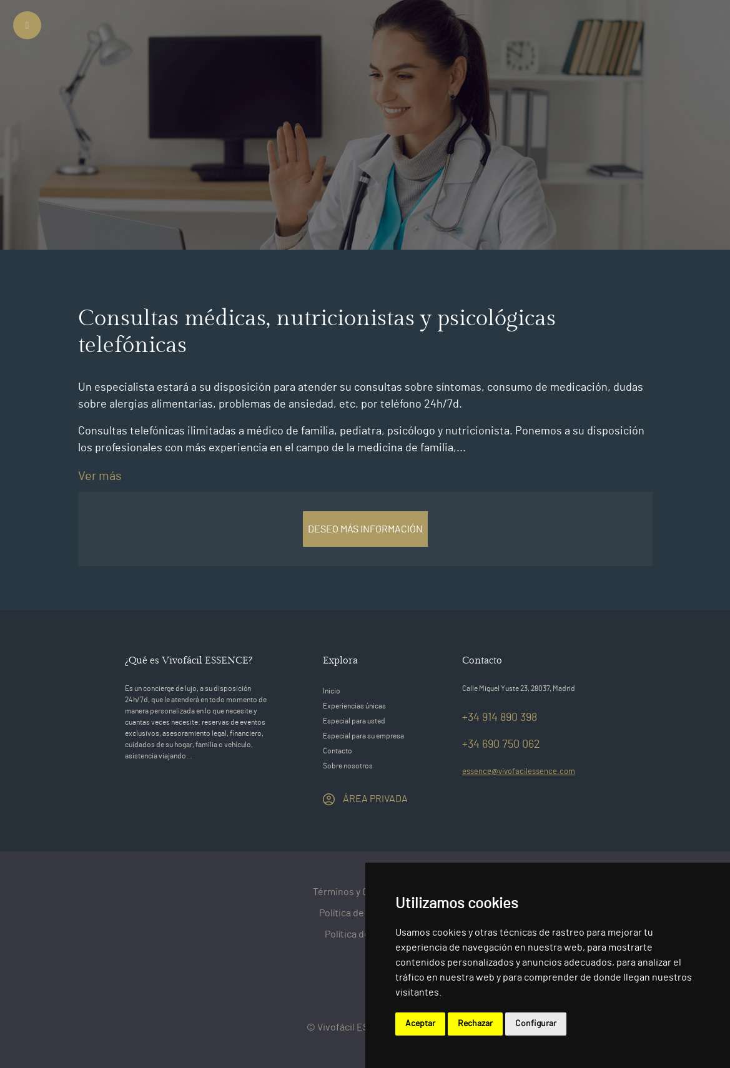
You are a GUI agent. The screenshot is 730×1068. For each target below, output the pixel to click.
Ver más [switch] (100, 476)
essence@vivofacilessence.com (518, 772)
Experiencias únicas (354, 706)
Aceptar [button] (420, 1023)
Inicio (331, 691)
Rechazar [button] (475, 1023)
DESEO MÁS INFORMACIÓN (365, 529)
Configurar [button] (535, 1023)
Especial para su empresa (363, 736)
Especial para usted (354, 721)
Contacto (337, 751)
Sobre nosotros (348, 766)
